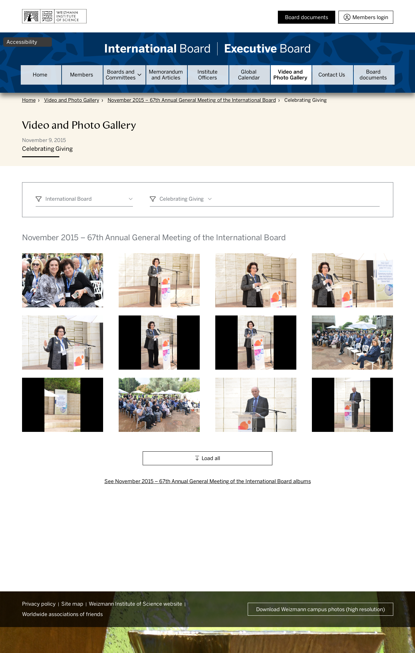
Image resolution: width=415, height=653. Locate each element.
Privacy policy (39, 604)
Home (40, 75)
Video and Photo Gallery (290, 75)
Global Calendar (249, 75)
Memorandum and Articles (166, 75)
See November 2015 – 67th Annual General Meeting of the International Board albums (207, 481)
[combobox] (84, 199)
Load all (211, 458)
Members (81, 75)
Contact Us (331, 75)
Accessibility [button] (21, 42)
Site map (72, 604)
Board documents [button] (306, 17)
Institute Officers (207, 75)
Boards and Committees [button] (121, 75)
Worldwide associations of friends (62, 614)
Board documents (373, 75)
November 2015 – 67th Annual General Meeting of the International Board (192, 100)
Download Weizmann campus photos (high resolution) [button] (320, 609)
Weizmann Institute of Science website (135, 604)
